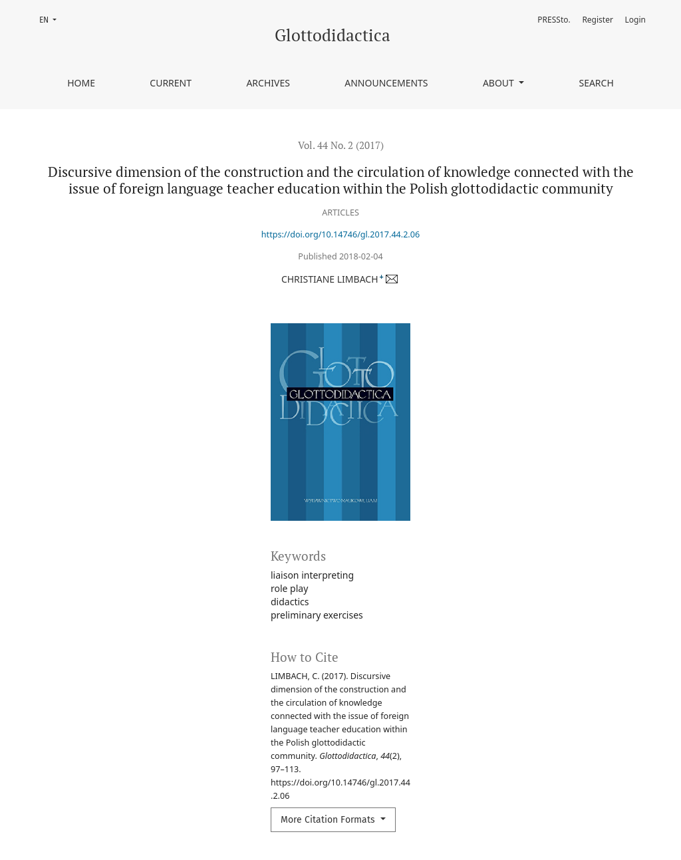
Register (597, 19)
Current (171, 82)
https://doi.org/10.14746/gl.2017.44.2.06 (340, 234)
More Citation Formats (329, 819)
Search (596, 82)
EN (52, 19)
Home (81, 82)
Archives (268, 82)
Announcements (386, 82)
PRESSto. (553, 19)
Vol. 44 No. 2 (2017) (341, 145)
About (500, 82)
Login (635, 19)
